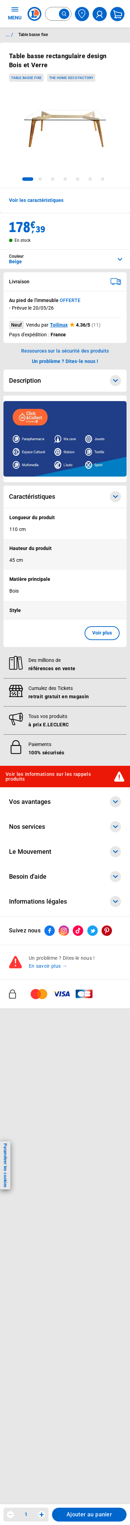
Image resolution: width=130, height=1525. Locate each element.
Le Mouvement (65, 851)
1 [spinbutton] (26, 1514)
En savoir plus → (48, 966)
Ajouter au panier (89, 1514)
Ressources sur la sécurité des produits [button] (65, 350)
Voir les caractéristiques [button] (36, 200)
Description (65, 380)
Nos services (65, 826)
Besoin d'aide (65, 876)
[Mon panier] (117, 14)
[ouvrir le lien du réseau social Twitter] (92, 930)
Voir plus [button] (102, 633)
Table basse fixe (26, 78)
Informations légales (65, 901)
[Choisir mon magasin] (82, 14)
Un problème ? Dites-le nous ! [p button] (65, 361)
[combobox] (58, 14)
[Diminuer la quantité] (10, 1514)
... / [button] (9, 34)
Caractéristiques (65, 496)
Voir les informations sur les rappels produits (48, 777)
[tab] (27, 179)
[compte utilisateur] (100, 14)
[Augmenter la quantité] (41, 1514)
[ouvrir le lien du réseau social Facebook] (49, 930)
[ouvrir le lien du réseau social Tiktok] (78, 930)
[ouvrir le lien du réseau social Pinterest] (107, 930)
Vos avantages (65, 801)
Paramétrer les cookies (5, 1165)
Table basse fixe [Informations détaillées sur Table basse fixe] (33, 34)
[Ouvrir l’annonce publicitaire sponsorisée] (65, 439)
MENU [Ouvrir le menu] (14, 13)
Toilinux (59, 324)
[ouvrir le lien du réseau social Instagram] (64, 930)
